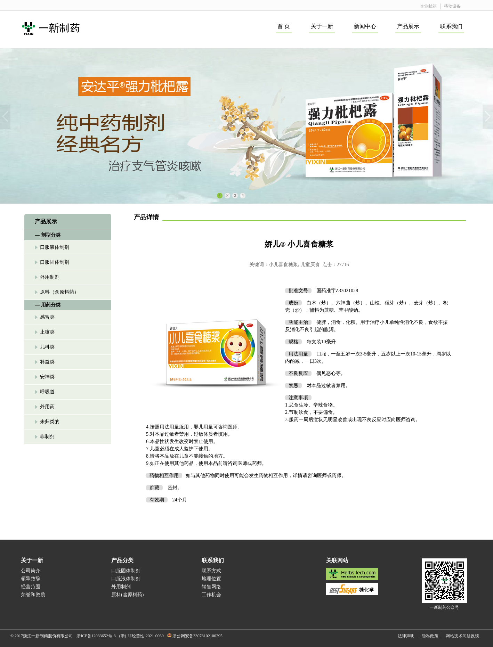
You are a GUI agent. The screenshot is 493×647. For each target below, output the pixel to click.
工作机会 (211, 594)
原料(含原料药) (127, 594)
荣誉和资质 (33, 594)
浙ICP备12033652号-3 (96, 635)
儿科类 (47, 347)
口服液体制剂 (54, 247)
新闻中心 (365, 26)
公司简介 (30, 570)
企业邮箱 (428, 6)
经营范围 (30, 586)
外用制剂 (49, 277)
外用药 (47, 406)
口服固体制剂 (54, 262)
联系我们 (451, 26)
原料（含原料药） (59, 292)
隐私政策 (430, 635)
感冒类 (47, 317)
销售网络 (211, 586)
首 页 (283, 26)
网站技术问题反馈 (462, 635)
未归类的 (49, 421)
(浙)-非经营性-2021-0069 (141, 635)
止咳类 (47, 332)
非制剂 (47, 436)
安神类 (47, 376)
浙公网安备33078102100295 (197, 635)
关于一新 (322, 26)
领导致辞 (30, 578)
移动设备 (452, 6)
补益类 (47, 362)
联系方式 (211, 570)
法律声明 (406, 635)
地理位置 (211, 578)
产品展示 (408, 26)
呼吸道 (47, 391)
